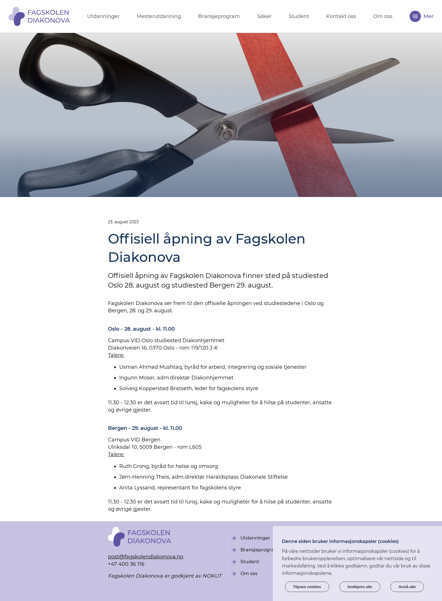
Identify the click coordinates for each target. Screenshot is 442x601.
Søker (264, 16)
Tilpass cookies (307, 587)
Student (299, 16)
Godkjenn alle (360, 587)
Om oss (382, 16)
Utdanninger (103, 16)
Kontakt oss (341, 16)
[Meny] (415, 16)
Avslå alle (407, 587)
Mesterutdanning (159, 16)
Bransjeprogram (219, 16)
